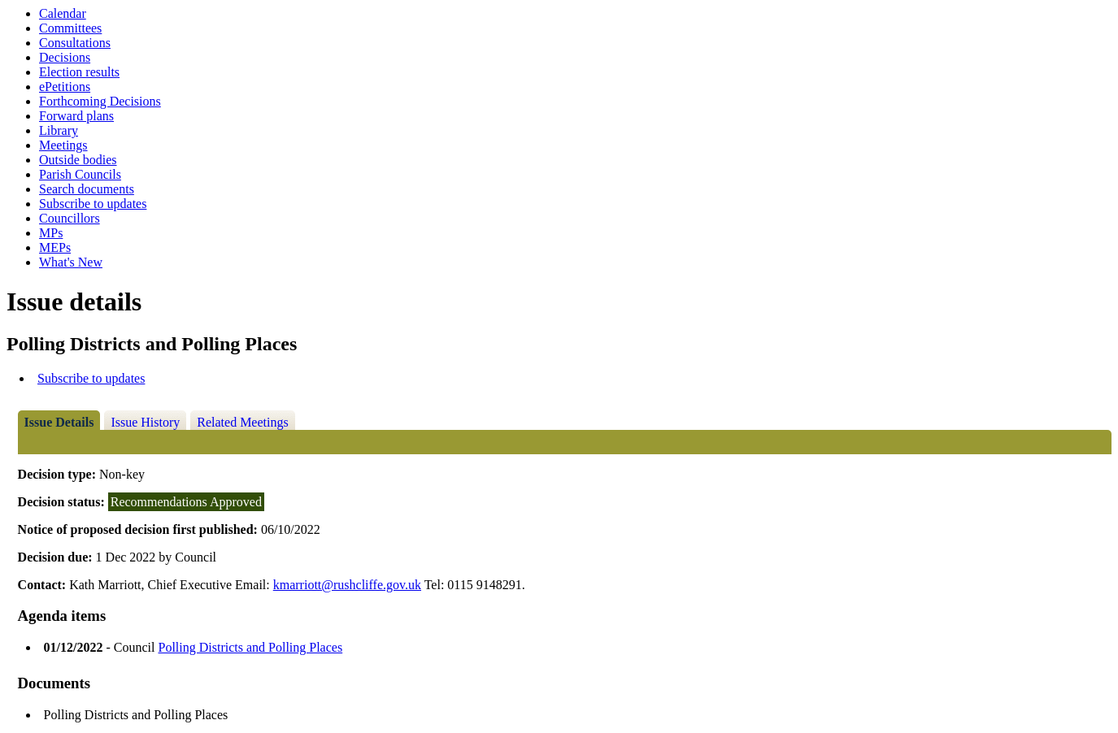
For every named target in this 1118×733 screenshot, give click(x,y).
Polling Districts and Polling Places (250, 647)
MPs (51, 233)
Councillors (69, 218)
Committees (70, 28)
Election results (79, 72)
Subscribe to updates (92, 203)
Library (58, 130)
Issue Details (59, 422)
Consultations (75, 43)
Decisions (64, 57)
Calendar (62, 13)
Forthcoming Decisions (100, 101)
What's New (70, 262)
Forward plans (76, 116)
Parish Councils (80, 174)
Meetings (63, 145)
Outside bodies (78, 160)
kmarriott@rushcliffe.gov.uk (347, 585)
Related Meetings (242, 422)
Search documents (86, 189)
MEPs (55, 247)
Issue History (145, 422)
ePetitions (64, 86)
